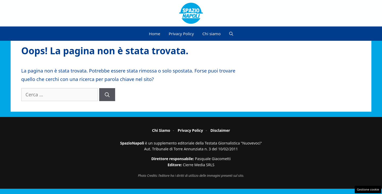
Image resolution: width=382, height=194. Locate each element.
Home (154, 33)
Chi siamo (211, 33)
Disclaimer (220, 130)
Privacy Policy (181, 33)
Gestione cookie (368, 189)
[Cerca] (107, 94)
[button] (231, 33)
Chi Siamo (161, 130)
